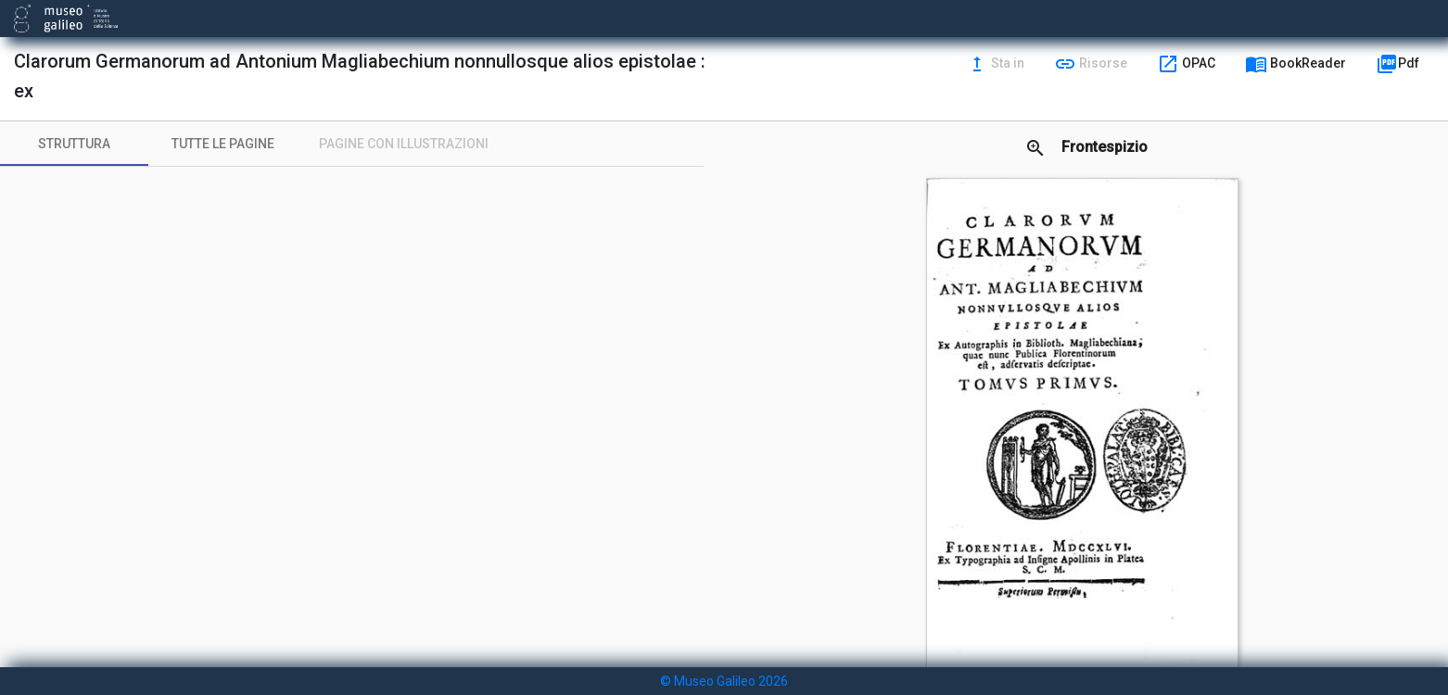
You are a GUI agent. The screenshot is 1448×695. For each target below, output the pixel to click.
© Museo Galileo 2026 (724, 681)
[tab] (74, 143)
